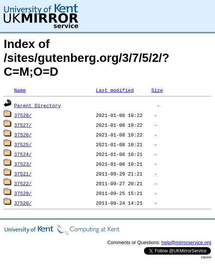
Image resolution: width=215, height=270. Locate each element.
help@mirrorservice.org (186, 242)
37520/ (23, 203)
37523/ (23, 163)
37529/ (23, 193)
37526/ (23, 134)
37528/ (23, 115)
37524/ (23, 154)
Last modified (114, 90)
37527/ (23, 125)
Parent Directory (37, 105)
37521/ (23, 173)
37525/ (23, 144)
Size (157, 90)
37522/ (23, 183)
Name (20, 90)
